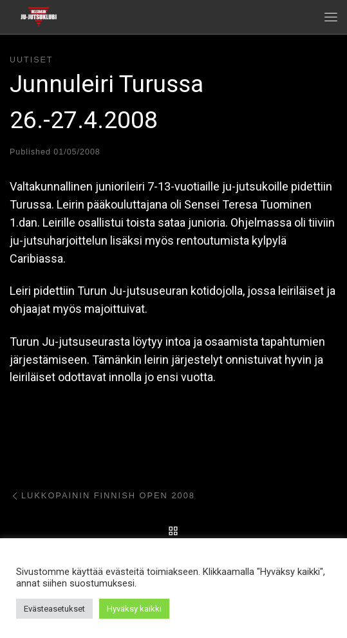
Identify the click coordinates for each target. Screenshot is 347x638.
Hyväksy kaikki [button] (134, 609)
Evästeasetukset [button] (54, 609)
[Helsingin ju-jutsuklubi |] (39, 15)
